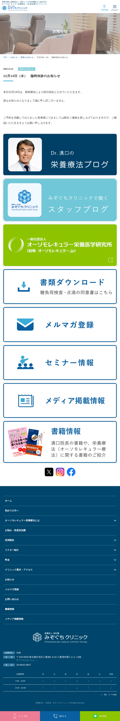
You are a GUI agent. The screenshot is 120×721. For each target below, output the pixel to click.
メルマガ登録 (12, 589)
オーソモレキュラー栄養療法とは (22, 520)
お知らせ (9, 579)
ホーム (8, 500)
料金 (7, 559)
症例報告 (9, 540)
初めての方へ (12, 510)
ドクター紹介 (12, 550)
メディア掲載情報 (14, 619)
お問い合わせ (12, 599)
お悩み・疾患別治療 (15, 530)
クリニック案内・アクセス (19, 569)
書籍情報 (9, 609)
